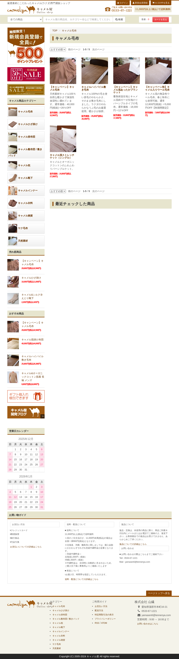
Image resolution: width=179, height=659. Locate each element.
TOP (55, 30)
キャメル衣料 (20, 203)
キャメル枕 (19, 165)
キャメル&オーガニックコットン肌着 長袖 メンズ (33, 377)
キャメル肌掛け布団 (33, 339)
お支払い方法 (101, 606)
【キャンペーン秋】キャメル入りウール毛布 (157, 88)
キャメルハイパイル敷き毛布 (93, 88)
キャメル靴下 (20, 178)
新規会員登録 (140, 3)
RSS (97, 623)
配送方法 (99, 610)
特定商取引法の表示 (104, 614)
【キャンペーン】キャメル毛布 (62, 88)
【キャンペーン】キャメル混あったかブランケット (125, 90)
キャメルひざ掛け (23, 124)
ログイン (122, 3)
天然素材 (18, 241)
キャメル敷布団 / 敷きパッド (25, 151)
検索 (119, 19)
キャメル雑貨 (20, 215)
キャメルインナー (23, 190)
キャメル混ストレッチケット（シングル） (62, 156)
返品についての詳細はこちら (133, 544)
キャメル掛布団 (21, 136)
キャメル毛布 (69, 30)
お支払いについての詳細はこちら (26, 547)
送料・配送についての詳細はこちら (81, 579)
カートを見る (160, 19)
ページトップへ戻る (159, 593)
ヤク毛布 (18, 228)
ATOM (104, 623)
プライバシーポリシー (105, 619)
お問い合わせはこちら (147, 624)
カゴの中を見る (161, 3)
